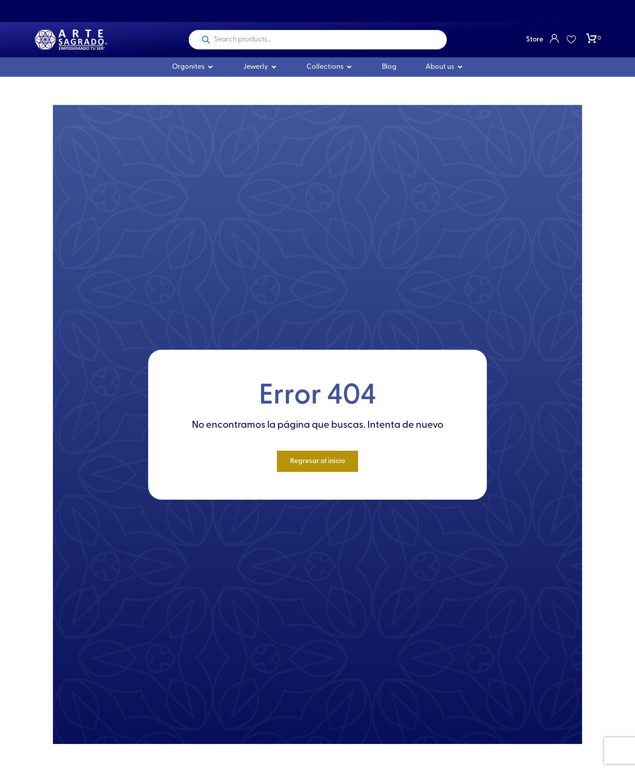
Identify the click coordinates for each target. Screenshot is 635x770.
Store (534, 39)
